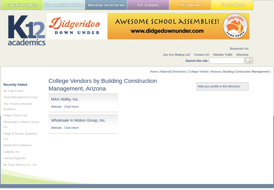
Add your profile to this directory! (219, 86)
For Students (232, 5)
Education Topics (22, 5)
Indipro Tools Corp (15, 115)
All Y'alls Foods (13, 90)
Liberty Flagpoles (14, 158)
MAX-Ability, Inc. (65, 99)
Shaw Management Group (20, 97)
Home (154, 71)
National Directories (106, 5)
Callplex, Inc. (11, 151)
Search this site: (197, 60)
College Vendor (198, 71)
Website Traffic (223, 54)
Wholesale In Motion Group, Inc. (78, 120)
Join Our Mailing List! (176, 54)
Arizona (216, 71)
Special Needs (64, 5)
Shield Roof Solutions (17, 145)
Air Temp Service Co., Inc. (20, 164)
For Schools (148, 5)
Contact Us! (201, 54)
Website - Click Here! (65, 106)
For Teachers (190, 5)
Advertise (242, 54)
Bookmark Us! (239, 48)
